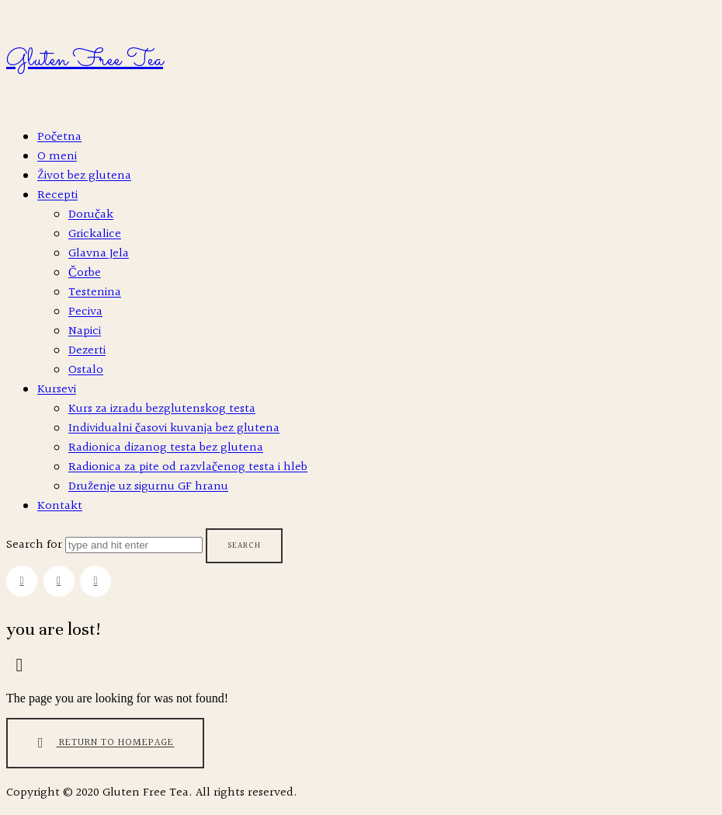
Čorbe (84, 273)
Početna (59, 137)
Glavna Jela (98, 253)
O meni (57, 156)
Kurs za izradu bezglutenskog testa (161, 409)
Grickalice (94, 234)
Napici (84, 331)
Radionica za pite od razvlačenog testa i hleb (187, 467)
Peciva (85, 312)
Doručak (90, 215)
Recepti (57, 195)
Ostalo (85, 370)
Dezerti (87, 350)
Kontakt (59, 506)
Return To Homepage (102, 743)
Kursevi (56, 389)
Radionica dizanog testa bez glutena (165, 448)
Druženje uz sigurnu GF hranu (148, 486)
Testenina (94, 292)
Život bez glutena (84, 176)
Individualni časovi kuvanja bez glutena (173, 428)
